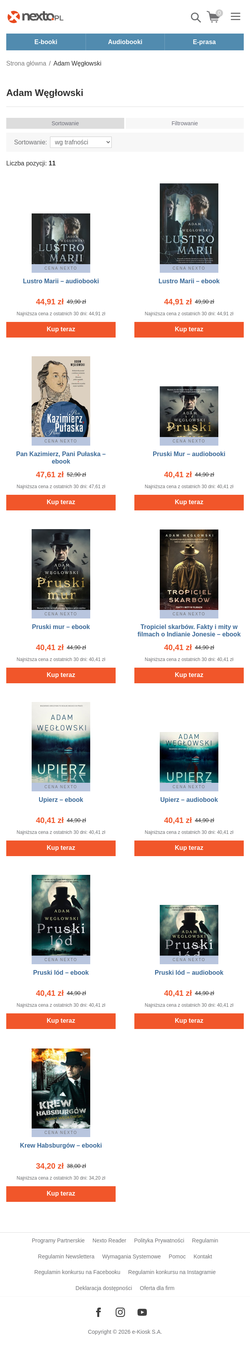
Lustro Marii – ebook (189, 281)
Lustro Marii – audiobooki (61, 281)
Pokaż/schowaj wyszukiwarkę (196, 17)
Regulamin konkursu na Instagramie (172, 1272)
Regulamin (205, 1240)
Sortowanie (65, 123)
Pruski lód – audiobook (189, 972)
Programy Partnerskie (58, 1240)
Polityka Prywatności (159, 1240)
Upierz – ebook (61, 799)
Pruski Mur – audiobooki (189, 454)
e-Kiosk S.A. (147, 1332)
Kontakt (202, 1256)
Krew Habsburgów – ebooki (61, 1145)
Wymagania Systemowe (131, 1256)
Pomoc (177, 1256)
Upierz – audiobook (189, 799)
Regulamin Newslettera (66, 1256)
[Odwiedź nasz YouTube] (142, 1312)
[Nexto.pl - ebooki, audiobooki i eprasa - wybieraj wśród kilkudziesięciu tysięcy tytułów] (35, 16)
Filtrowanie (184, 123)
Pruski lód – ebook (61, 972)
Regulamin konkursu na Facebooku (77, 1272)
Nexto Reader (109, 1240)
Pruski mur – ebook (61, 627)
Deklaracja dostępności (103, 1288)
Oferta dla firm (157, 1288)
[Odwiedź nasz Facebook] (98, 1312)
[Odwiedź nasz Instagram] (120, 1312)
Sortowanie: (30, 142)
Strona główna (26, 63)
